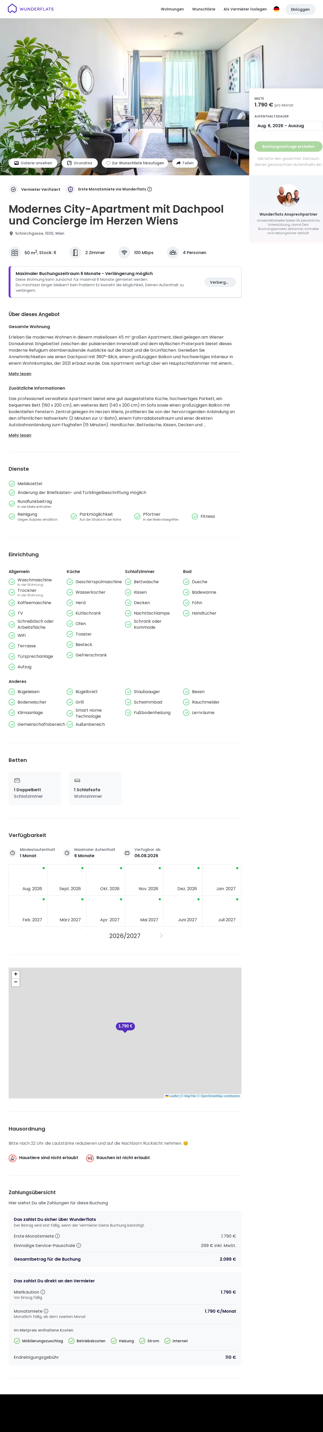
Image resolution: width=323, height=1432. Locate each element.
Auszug (296, 126)
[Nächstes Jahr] (162, 936)
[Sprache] (276, 9)
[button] (125, 1028)
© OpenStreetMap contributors (218, 1096)
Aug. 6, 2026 (270, 126)
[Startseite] (31, 9)
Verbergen (220, 282)
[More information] (149, 189)
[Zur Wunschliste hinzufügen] (135, 163)
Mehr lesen (20, 374)
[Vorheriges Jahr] (88, 936)
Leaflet (172, 1096)
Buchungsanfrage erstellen (288, 146)
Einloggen (300, 9)
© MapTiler (188, 1096)
